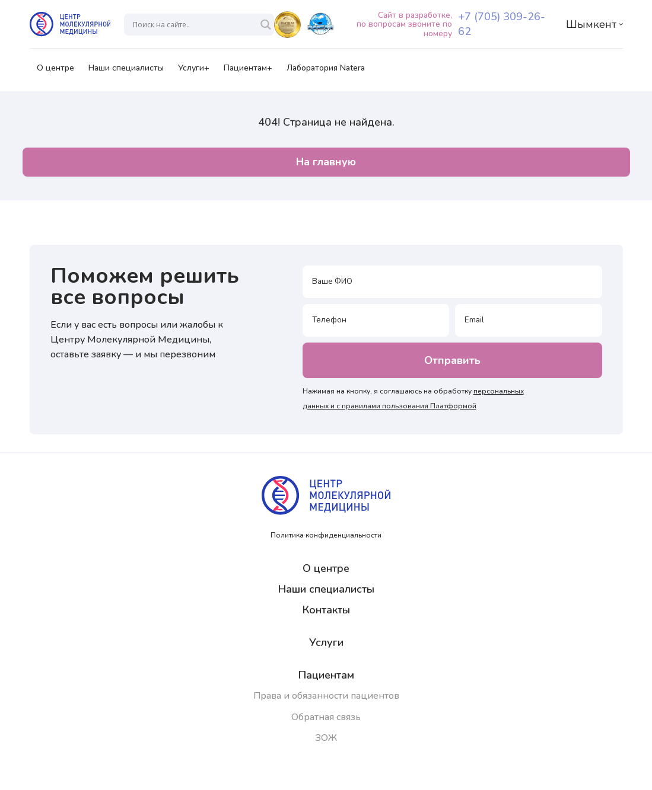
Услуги (326, 642)
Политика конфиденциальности (326, 535)
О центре (55, 71)
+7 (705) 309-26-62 (501, 24)
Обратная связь (326, 717)
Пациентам (326, 675)
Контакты (326, 610)
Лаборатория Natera (325, 71)
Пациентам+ (248, 71)
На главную (326, 162)
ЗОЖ (326, 737)
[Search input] (194, 25)
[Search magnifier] (265, 25)
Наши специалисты (126, 71)
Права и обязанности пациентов (326, 695)
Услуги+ (194, 71)
